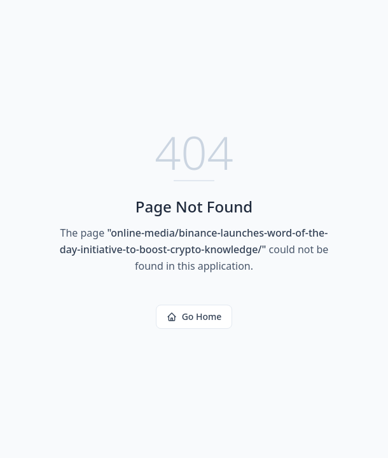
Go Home (194, 316)
